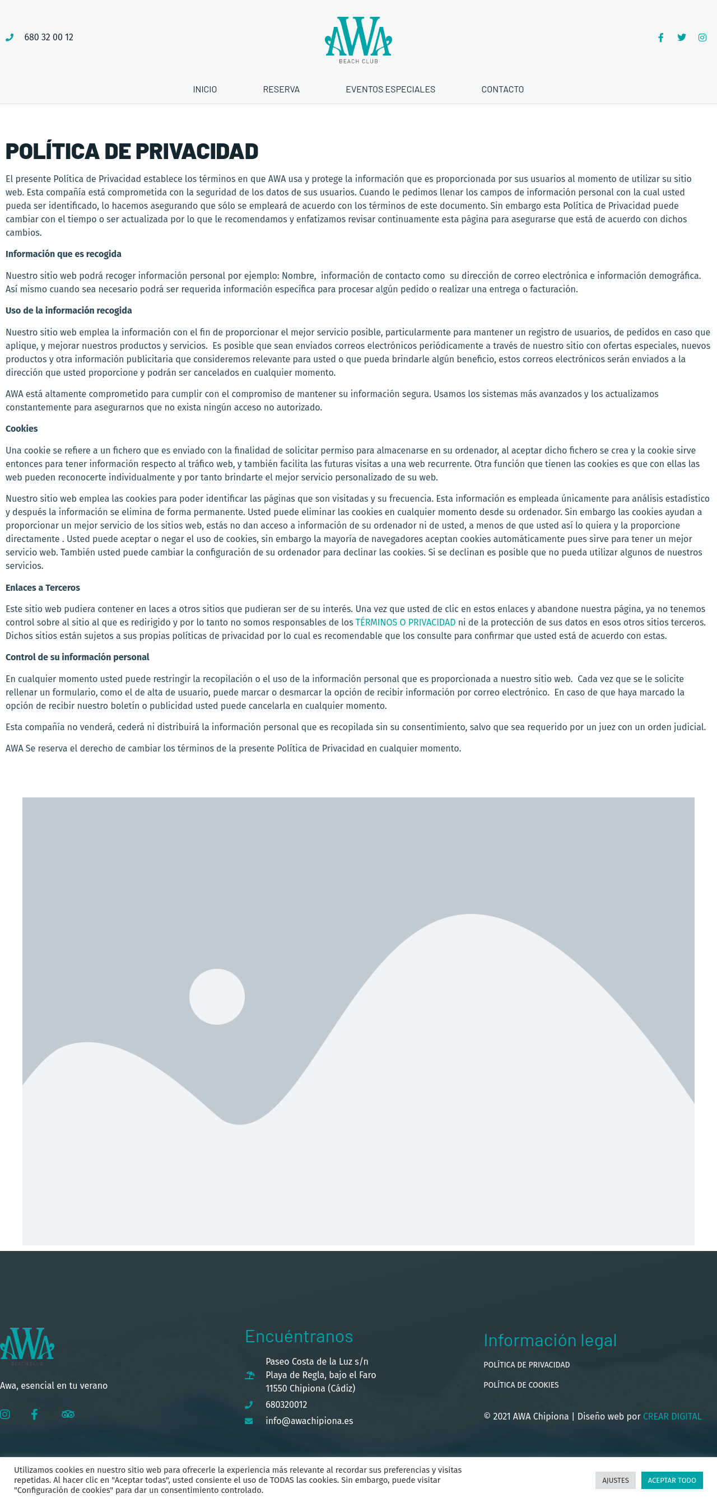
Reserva (281, 88)
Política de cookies (520, 1385)
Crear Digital (671, 1416)
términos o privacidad (406, 622)
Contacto (502, 88)
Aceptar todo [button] (672, 1480)
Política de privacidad (526, 1365)
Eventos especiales (390, 88)
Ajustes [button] (615, 1480)
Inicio (205, 88)
